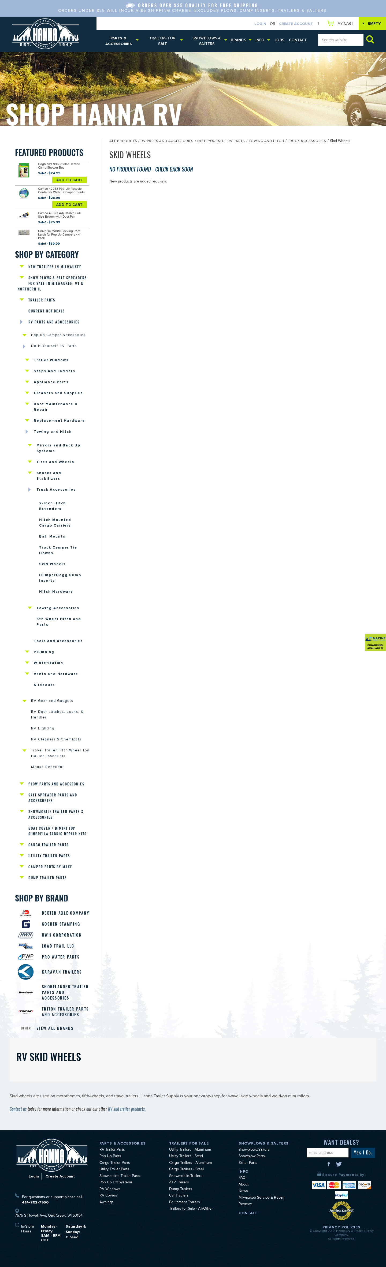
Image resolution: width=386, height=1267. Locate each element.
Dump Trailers (180, 1189)
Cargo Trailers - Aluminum (190, 1163)
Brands (238, 40)
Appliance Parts (51, 382)
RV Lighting (42, 729)
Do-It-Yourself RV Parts (54, 346)
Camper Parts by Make (50, 866)
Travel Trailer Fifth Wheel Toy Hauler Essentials (60, 754)
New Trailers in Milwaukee (54, 266)
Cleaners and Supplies (58, 393)
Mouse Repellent (47, 767)
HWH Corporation (62, 935)
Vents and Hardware (56, 674)
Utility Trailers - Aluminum (190, 1150)
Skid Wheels (52, 564)
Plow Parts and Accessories (56, 784)
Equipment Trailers (184, 1202)
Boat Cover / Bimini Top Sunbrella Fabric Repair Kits (57, 831)
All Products (123, 141)
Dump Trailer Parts (47, 877)
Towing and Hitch (53, 432)
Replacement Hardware (59, 421)
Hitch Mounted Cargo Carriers (55, 523)
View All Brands (54, 1028)
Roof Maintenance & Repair (56, 407)
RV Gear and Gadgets (52, 701)
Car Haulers (179, 1196)
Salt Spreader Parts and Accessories (52, 798)
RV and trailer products (126, 1109)
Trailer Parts (41, 300)
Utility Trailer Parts (49, 856)
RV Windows (109, 1189)
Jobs (279, 40)
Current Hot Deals (46, 311)
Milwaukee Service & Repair (262, 1198)
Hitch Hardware (56, 592)
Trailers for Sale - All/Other (191, 1209)
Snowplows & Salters (206, 41)
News (243, 1191)
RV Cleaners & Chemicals (56, 740)
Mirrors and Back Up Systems (58, 448)
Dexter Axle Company (65, 913)
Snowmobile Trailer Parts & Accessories (56, 814)
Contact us (18, 1109)
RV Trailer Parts (112, 1150)
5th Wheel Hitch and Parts (58, 622)
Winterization (48, 663)
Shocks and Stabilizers (48, 476)
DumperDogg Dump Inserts (60, 578)
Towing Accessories (57, 608)
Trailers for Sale (162, 41)
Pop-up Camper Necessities (58, 335)
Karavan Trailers (62, 972)
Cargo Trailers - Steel (186, 1169)
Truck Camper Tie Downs (58, 550)
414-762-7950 (35, 1202)
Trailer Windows (51, 360)
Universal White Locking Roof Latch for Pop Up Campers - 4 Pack (59, 235)
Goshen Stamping (61, 924)
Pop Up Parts (110, 1156)
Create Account (296, 23)
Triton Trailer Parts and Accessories (65, 1011)
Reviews (246, 1204)
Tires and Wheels (55, 462)
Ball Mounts (52, 536)
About (243, 1185)
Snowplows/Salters (254, 1150)
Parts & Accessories (118, 41)
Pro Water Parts (61, 957)
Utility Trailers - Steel (186, 1156)
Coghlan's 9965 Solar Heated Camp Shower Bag (59, 166)
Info (260, 40)
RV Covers (108, 1196)
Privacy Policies (341, 1227)
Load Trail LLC (58, 946)
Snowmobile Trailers (185, 1176)
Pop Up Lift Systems (116, 1182)
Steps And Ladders (54, 371)
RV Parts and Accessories (54, 322)
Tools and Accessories (58, 641)
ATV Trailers (179, 1182)
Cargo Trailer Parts (48, 845)
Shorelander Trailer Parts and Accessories (65, 992)
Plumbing (44, 652)
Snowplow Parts (252, 1156)
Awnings (106, 1202)
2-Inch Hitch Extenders (52, 506)
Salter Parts (248, 1163)
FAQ (242, 1178)
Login (260, 23)
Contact (298, 40)
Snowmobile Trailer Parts (119, 1176)
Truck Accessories (56, 489)
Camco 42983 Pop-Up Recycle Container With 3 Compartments (61, 191)
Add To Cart (69, 180)
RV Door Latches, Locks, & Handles (57, 715)
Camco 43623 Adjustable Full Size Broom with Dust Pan (59, 215)
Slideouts (44, 685)
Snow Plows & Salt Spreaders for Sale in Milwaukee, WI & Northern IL (52, 283)
